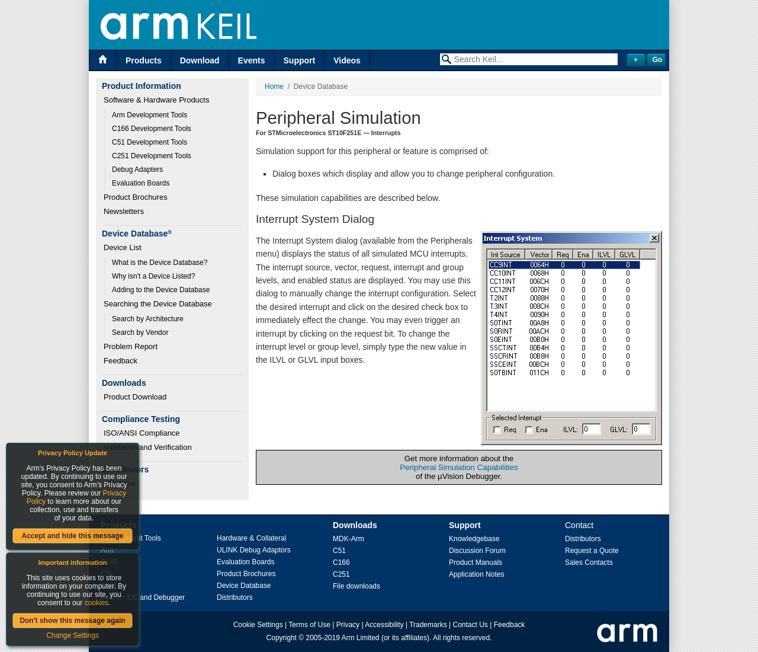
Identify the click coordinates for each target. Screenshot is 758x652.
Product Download (135, 396)
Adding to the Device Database (161, 290)
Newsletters (124, 211)
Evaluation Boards (140, 183)
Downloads (355, 525)
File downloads (356, 586)
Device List (123, 247)
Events (251, 60)
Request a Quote (592, 550)
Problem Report (131, 346)
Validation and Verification (148, 447)
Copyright (281, 638)
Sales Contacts (589, 562)
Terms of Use (309, 625)
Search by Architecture (148, 319)
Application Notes (476, 574)
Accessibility (384, 625)
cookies (97, 603)
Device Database (244, 585)
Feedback (120, 360)
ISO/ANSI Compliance (142, 433)
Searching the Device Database (158, 303)
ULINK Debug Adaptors (254, 550)
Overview (120, 483)
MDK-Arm (348, 539)
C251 (341, 574)
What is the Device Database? (159, 262)
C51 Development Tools (149, 142)
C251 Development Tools (151, 156)
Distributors (235, 597)
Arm (107, 550)
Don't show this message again (72, 620)
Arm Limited (361, 638)
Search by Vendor (140, 332)
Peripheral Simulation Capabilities (459, 467)
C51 (339, 550)
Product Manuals (475, 562)
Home (274, 86)
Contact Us (470, 625)
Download (200, 60)
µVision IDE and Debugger (143, 597)
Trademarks (428, 625)
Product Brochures (136, 197)
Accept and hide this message (72, 536)
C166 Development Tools (151, 128)
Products (144, 60)
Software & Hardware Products (156, 99)
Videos (347, 60)
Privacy (347, 625)
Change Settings (72, 635)
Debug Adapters (137, 169)
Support (300, 60)
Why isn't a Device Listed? (153, 276)
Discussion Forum (477, 550)
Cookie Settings (258, 625)
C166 (341, 562)
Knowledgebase (474, 539)
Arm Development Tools (149, 115)
